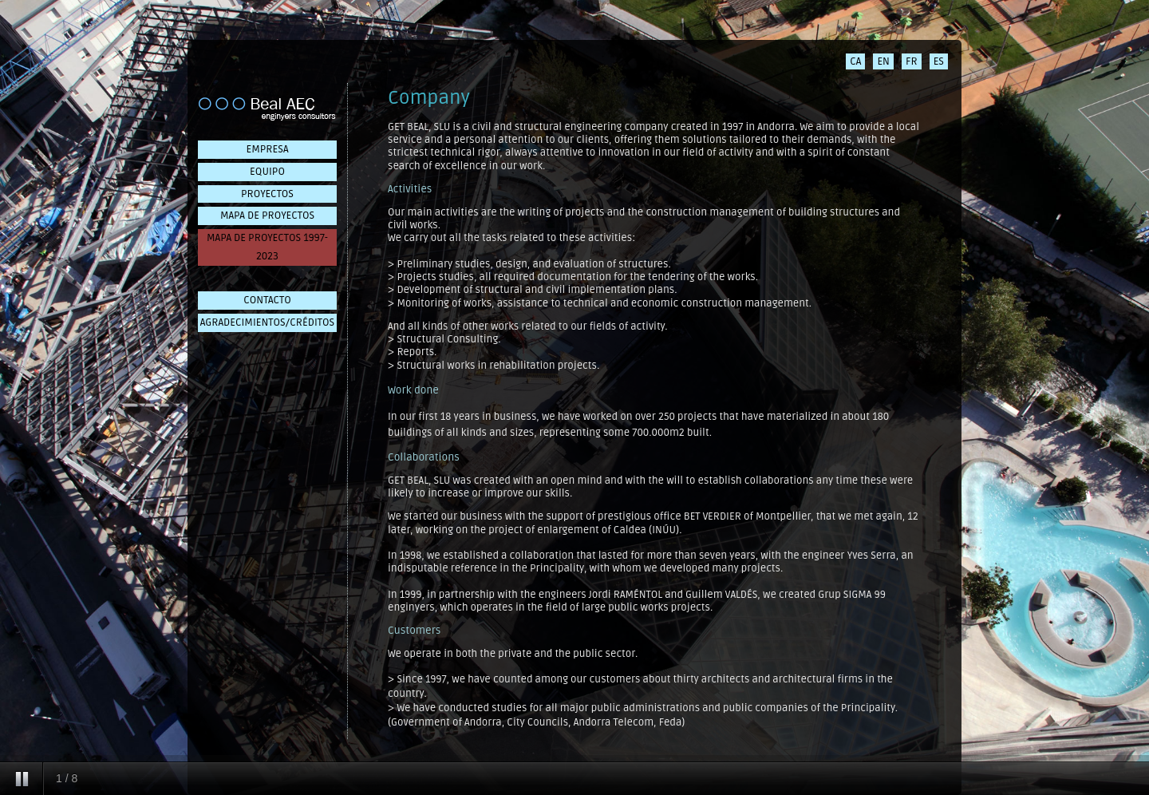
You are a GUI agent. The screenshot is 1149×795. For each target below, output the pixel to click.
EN (883, 61)
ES (939, 61)
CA (855, 61)
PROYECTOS (267, 194)
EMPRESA (268, 149)
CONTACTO (267, 300)
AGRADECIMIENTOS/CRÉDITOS (267, 322)
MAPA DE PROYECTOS (267, 215)
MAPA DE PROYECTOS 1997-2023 (267, 247)
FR (912, 61)
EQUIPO (267, 171)
